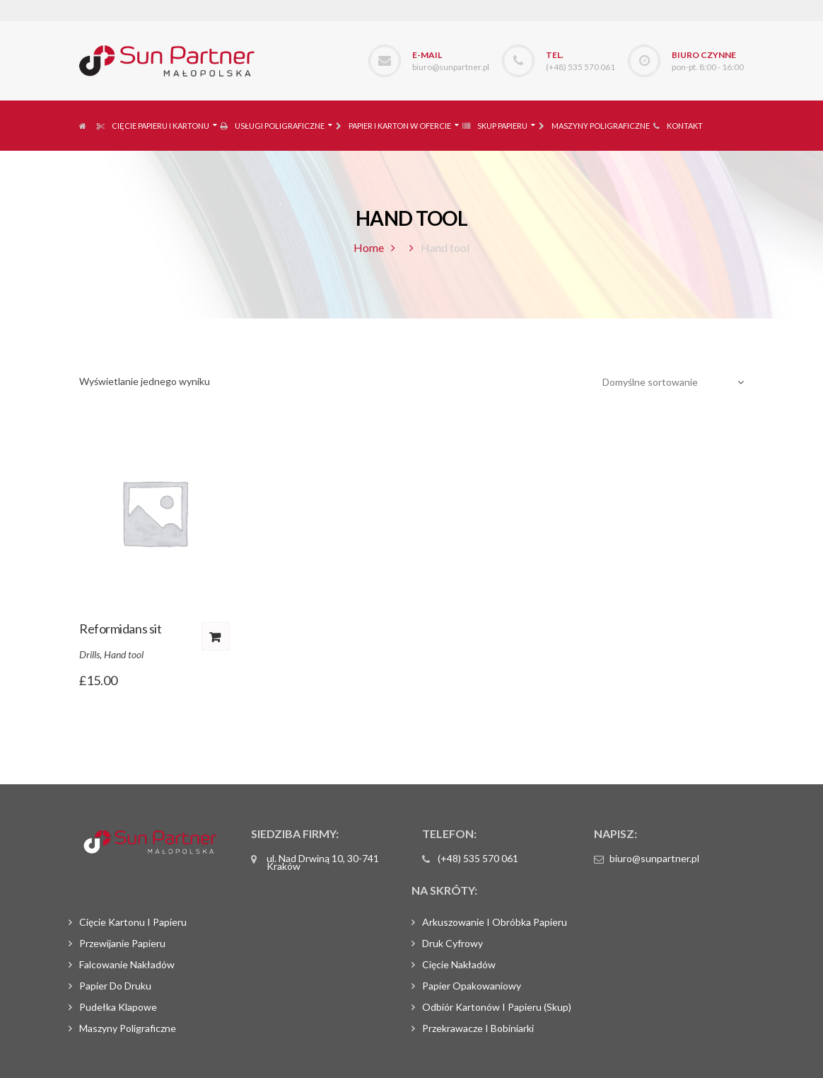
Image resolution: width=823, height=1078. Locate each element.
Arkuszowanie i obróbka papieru (494, 922)
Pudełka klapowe (118, 1007)
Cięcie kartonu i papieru (133, 922)
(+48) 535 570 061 (580, 67)
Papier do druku (115, 986)
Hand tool (124, 654)
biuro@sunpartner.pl (450, 67)
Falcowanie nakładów (127, 964)
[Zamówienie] (668, 382)
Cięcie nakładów (459, 964)
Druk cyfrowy (452, 943)
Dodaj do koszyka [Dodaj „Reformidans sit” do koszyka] (216, 636)
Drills (89, 654)
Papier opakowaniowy (471, 986)
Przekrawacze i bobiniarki (478, 1028)
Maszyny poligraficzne (127, 1028)
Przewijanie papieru (122, 943)
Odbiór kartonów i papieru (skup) (496, 1007)
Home (369, 247)
